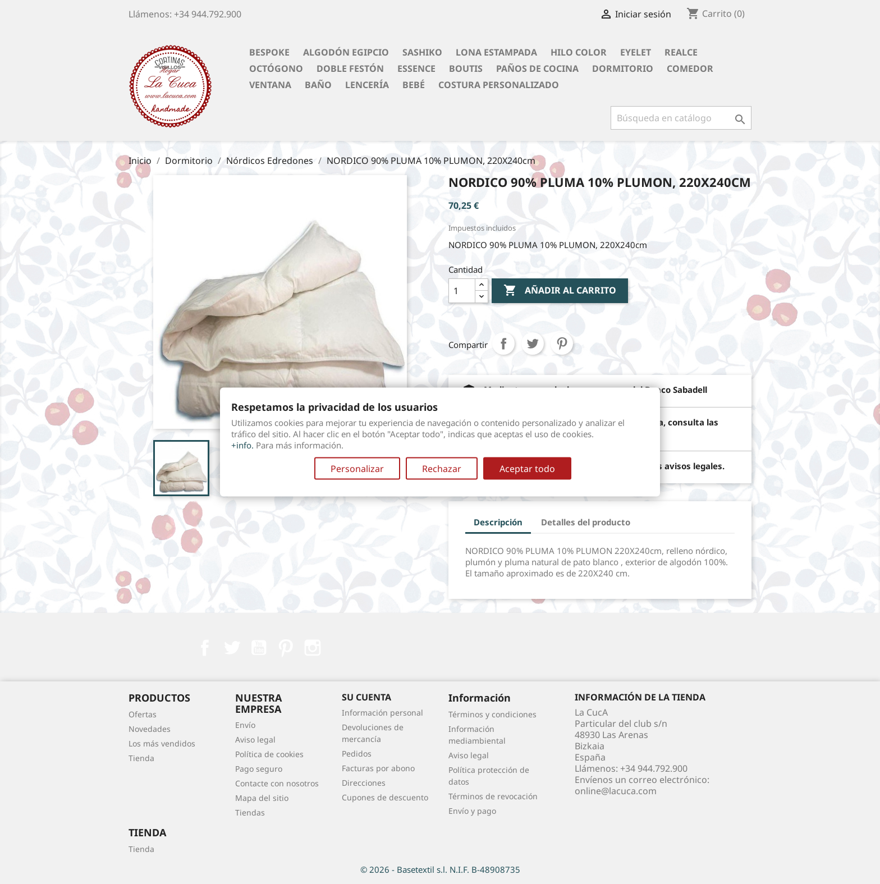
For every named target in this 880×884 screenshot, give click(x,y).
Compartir (503, 343)
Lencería (367, 85)
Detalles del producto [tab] (585, 522)
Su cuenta (366, 697)
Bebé (413, 85)
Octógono (276, 68)
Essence (416, 68)
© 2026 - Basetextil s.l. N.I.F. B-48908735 (440, 869)
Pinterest (562, 343)
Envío (245, 725)
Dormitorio (622, 68)
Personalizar (357, 468)
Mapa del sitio (261, 798)
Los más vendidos (162, 743)
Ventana (270, 85)
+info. (242, 445)
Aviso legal (255, 739)
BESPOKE (269, 52)
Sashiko (422, 52)
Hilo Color (579, 52)
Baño (318, 85)
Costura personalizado (498, 85)
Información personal (382, 712)
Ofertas (143, 714)
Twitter (232, 647)
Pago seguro (258, 768)
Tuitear (532, 343)
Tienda (141, 758)
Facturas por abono (378, 768)
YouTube (258, 647)
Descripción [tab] (498, 522)
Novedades (150, 728)
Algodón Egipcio (346, 52)
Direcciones (364, 782)
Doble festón (350, 68)
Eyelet (635, 52)
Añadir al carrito (559, 290)
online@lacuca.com (616, 791)
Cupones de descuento (385, 797)
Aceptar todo (527, 468)
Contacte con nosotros (277, 783)
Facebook (205, 647)
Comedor (690, 68)
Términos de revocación (493, 796)
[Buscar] (681, 118)
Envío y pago (472, 810)
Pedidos (357, 753)
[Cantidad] (461, 290)
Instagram (312, 647)
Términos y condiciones (492, 714)
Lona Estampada (496, 52)
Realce (681, 52)
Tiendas (250, 812)
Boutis (466, 68)
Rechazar (441, 468)
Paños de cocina (537, 68)
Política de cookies (269, 754)
